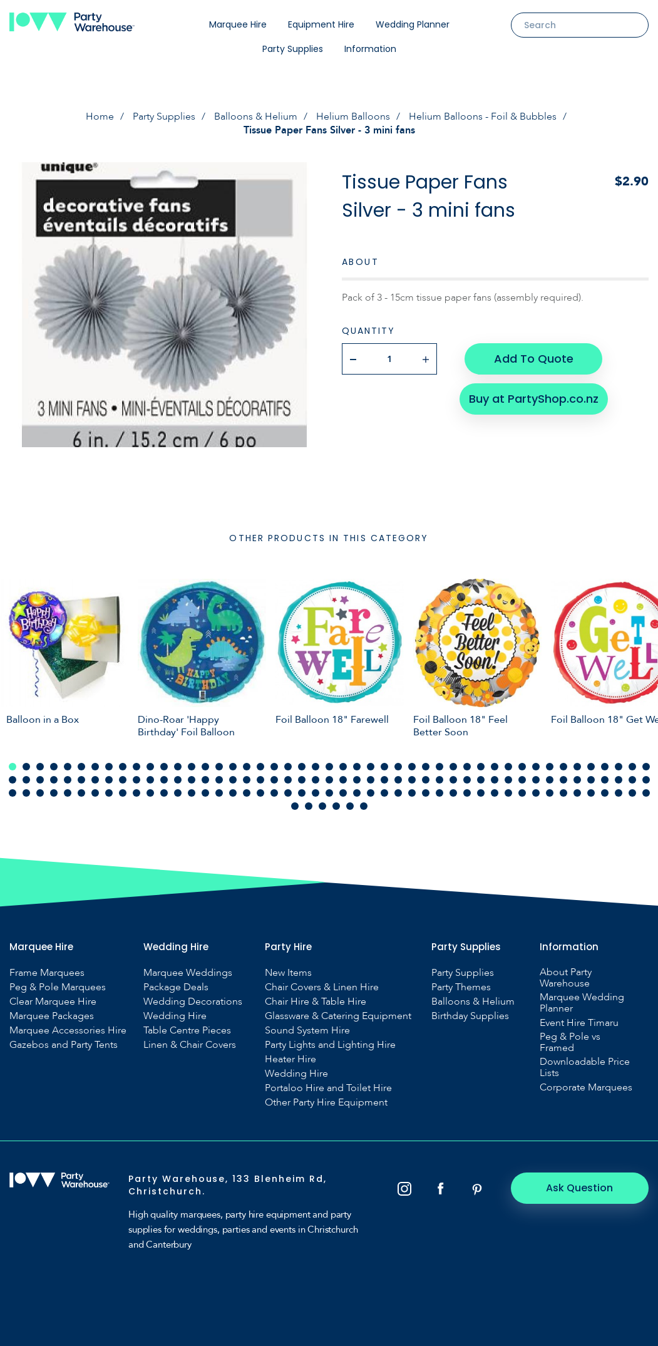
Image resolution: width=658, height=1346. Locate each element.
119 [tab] (343, 793)
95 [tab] (12, 793)
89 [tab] (577, 780)
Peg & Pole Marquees (57, 987)
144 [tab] (322, 806)
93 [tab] (632, 780)
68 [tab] (288, 780)
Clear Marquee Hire (52, 1001)
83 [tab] (494, 780)
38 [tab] (522, 766)
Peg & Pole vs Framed (570, 1042)
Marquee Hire (238, 24)
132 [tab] (522, 793)
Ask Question (580, 1188)
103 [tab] (122, 793)
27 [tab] (370, 766)
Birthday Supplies (470, 1016)
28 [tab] (384, 766)
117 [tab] (315, 793)
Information (370, 49)
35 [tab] (481, 766)
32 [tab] (439, 766)
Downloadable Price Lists (585, 1067)
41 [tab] (563, 766)
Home (100, 116)
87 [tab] (549, 780)
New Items (288, 972)
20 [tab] (274, 766)
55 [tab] (109, 780)
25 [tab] (343, 766)
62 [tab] (205, 780)
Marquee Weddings (187, 972)
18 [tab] (246, 766)
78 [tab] (425, 780)
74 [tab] (370, 780)
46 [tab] (632, 766)
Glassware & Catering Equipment (338, 1016)
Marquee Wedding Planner (582, 1002)
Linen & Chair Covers (189, 1044)
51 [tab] (54, 780)
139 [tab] (618, 793)
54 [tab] (95, 780)
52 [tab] (67, 780)
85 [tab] (522, 780)
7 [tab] (95, 766)
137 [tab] (591, 793)
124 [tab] (412, 793)
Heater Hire (290, 1059)
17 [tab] (233, 766)
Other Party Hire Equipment (326, 1102)
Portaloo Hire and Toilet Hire (328, 1088)
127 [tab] (453, 793)
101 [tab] (95, 793)
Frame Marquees (47, 972)
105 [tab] (150, 793)
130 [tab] (494, 793)
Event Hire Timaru (579, 1022)
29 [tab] (398, 766)
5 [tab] (67, 766)
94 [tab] (646, 780)
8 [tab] (109, 766)
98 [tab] (54, 793)
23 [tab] (315, 766)
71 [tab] (329, 780)
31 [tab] (425, 766)
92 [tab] (618, 780)
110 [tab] (219, 793)
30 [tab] (412, 766)
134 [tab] (549, 793)
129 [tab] (481, 793)
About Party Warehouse (566, 977)
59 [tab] (164, 780)
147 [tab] (364, 806)
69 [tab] (302, 780)
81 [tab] (467, 780)
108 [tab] (191, 793)
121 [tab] (370, 793)
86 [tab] (536, 780)
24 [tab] (329, 766)
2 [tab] (26, 766)
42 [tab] (577, 766)
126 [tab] (439, 793)
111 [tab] (233, 793)
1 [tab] (12, 766)
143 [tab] (308, 806)
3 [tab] (40, 766)
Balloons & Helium (255, 116)
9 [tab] (122, 766)
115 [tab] (288, 793)
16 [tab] (219, 766)
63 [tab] (219, 780)
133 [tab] (536, 793)
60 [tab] (178, 780)
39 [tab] (536, 766)
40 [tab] (549, 766)
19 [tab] (260, 766)
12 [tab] (164, 766)
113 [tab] (260, 793)
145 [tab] (336, 806)
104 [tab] (136, 793)
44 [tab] (605, 766)
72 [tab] (343, 780)
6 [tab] (81, 766)
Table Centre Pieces (187, 1030)
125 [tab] (425, 793)
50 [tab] (40, 780)
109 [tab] (205, 793)
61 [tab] (191, 780)
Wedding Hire (175, 1016)
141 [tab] (646, 793)
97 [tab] (40, 793)
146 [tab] (350, 806)
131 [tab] (508, 793)
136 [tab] (577, 793)
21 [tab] (288, 766)
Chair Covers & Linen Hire (322, 987)
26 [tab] (357, 766)
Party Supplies (292, 49)
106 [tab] (164, 793)
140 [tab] (632, 793)
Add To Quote (533, 358)
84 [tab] (508, 780)
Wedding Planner (413, 24)
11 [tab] (150, 766)
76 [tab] (398, 780)
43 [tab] (591, 766)
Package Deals (175, 987)
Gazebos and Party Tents (63, 1044)
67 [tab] (274, 780)
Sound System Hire (307, 1030)
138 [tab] (605, 793)
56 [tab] (122, 780)
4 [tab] (54, 766)
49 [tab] (26, 780)
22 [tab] (302, 766)
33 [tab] (453, 766)
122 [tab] (384, 793)
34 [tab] (467, 766)
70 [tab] (315, 780)
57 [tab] (136, 780)
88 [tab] (563, 780)
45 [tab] (618, 766)
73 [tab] (357, 780)
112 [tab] (246, 793)
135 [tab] (563, 793)
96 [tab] (26, 793)
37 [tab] (508, 766)
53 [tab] (81, 780)
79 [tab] (439, 780)
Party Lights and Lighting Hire (330, 1044)
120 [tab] (357, 793)
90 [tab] (591, 780)
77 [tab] (412, 780)
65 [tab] (246, 780)
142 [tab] (295, 806)
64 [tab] (233, 780)
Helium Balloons (353, 116)
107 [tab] (178, 793)
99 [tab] (67, 793)
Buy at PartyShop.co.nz (534, 398)
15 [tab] (205, 766)
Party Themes (461, 987)
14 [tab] (191, 766)
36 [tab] (494, 766)
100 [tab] (81, 793)
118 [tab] (329, 793)
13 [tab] (178, 766)
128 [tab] (467, 793)
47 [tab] (646, 766)
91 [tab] (605, 780)
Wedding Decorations (192, 1001)
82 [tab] (481, 780)
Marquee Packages (51, 1016)
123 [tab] (398, 793)
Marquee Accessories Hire (67, 1030)
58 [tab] (150, 780)
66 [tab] (260, 780)
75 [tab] (384, 780)
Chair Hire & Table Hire (315, 1001)
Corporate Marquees (586, 1087)
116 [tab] (302, 793)
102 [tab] (109, 793)
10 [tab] (136, 766)
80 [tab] (453, 780)
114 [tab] (274, 793)
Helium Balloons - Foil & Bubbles (483, 116)
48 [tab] (12, 780)
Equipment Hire (321, 24)
